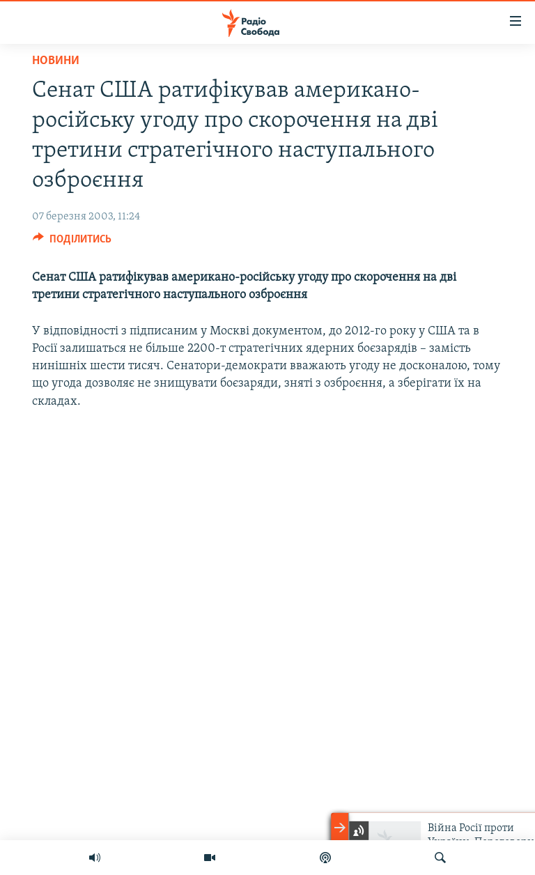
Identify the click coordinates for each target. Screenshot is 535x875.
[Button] (72, 242)
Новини (55, 61)
